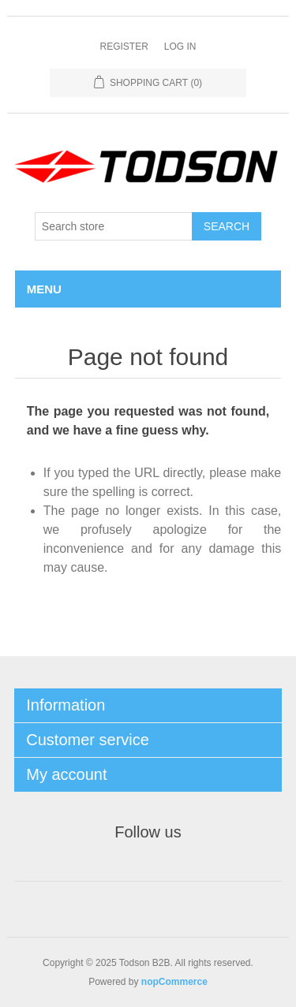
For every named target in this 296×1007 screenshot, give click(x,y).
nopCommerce (174, 981)
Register (123, 46)
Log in (180, 46)
